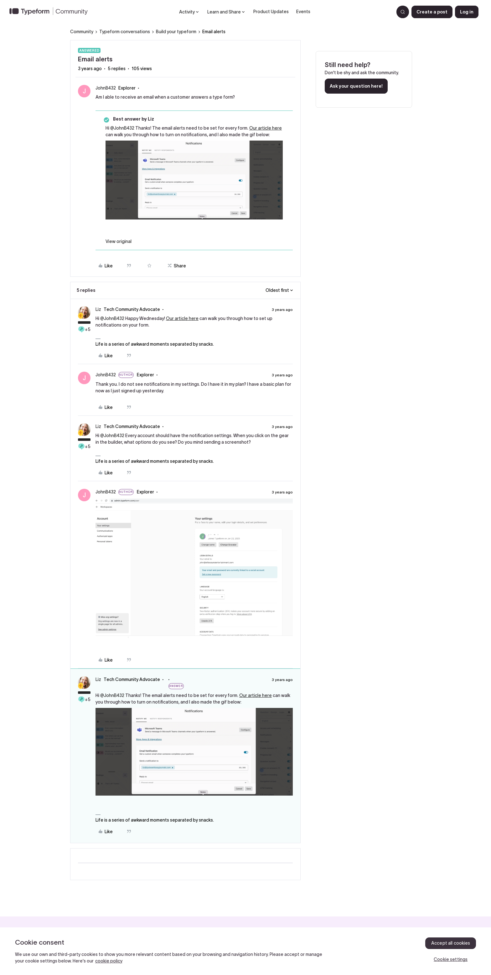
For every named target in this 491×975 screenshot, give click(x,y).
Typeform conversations (124, 31)
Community (81, 31)
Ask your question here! (356, 86)
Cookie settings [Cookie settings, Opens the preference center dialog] (451, 959)
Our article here (265, 128)
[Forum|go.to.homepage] (51, 12)
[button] (431, 12)
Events (303, 11)
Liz (98, 309)
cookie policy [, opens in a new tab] (108, 960)
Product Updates (271, 11)
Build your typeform (176, 31)
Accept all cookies (450, 943)
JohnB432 (106, 87)
